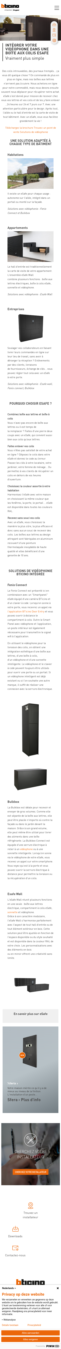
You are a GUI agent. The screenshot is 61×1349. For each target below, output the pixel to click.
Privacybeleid (34, 1325)
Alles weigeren (30, 1339)
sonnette (12, 912)
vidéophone (26, 849)
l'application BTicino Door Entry (26, 611)
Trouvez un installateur (30, 1211)
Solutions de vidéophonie (34, 132)
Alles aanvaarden (30, 1333)
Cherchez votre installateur (30, 1172)
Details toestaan (10, 1325)
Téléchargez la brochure (19, 127)
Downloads (15, 1232)
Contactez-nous (15, 1251)
